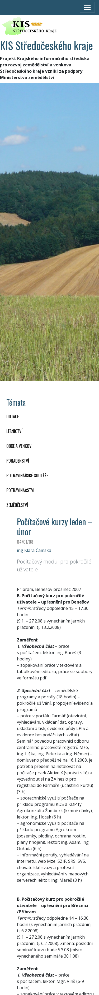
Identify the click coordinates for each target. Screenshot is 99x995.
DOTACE (12, 416)
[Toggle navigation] (87, 7)
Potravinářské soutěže (27, 475)
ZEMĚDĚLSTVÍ (17, 505)
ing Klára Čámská (34, 550)
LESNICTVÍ (14, 431)
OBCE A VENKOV (18, 446)
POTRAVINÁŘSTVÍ (20, 490)
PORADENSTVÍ (17, 461)
